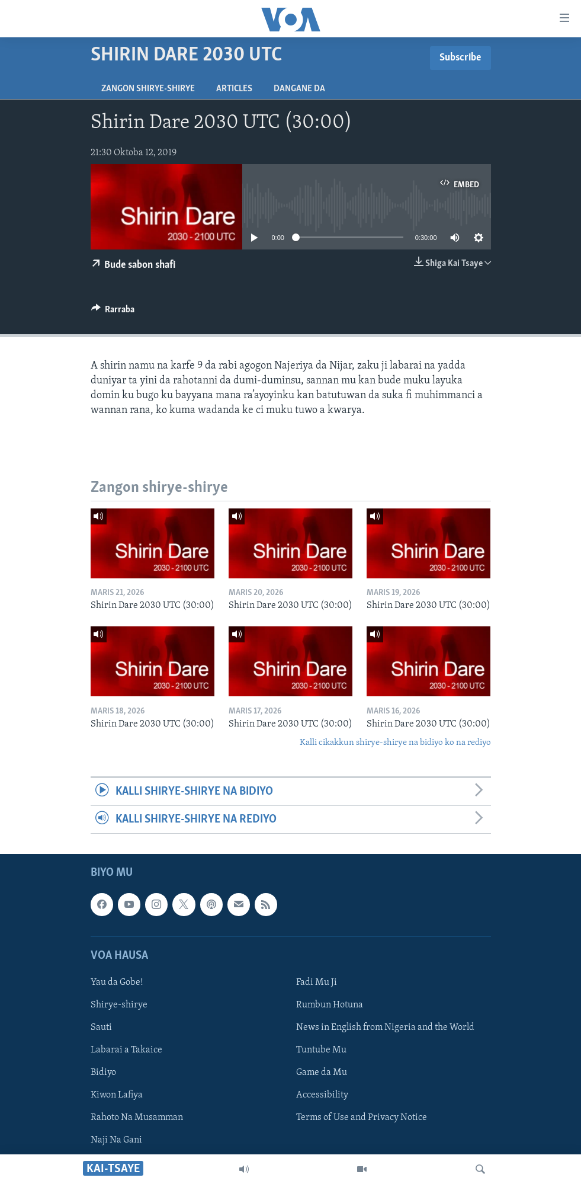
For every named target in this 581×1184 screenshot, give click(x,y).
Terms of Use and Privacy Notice (361, 1118)
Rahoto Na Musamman (137, 1118)
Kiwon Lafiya (117, 1095)
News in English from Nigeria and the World (385, 1027)
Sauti (101, 1027)
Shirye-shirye (119, 1005)
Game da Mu (321, 1072)
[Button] (113, 312)
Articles (234, 89)
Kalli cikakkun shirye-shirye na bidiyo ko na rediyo (395, 742)
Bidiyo (103, 1072)
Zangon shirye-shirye (148, 89)
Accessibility (322, 1095)
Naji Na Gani (116, 1140)
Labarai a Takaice (126, 1050)
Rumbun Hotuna (329, 1005)
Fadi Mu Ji (316, 982)
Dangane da (299, 89)
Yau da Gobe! (117, 982)
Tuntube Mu (321, 1050)
